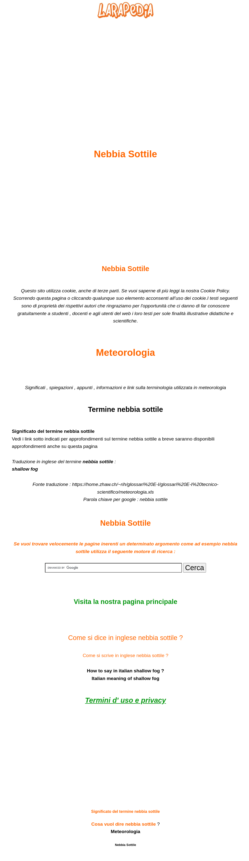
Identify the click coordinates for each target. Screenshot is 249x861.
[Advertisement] (125, 71)
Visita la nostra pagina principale (125, 601)
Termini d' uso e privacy (125, 700)
